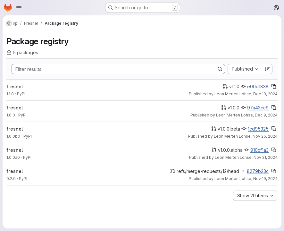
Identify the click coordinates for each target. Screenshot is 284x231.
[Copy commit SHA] (274, 86)
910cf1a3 (259, 150)
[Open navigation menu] (19, 8)
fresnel (14, 86)
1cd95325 (258, 129)
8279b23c (258, 171)
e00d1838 (258, 86)
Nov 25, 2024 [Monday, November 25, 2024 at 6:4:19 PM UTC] (265, 136)
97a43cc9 (258, 107)
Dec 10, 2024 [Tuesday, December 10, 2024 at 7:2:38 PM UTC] (265, 93)
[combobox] (245, 69)
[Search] (110, 69)
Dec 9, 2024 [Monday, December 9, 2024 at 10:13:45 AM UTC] (266, 115)
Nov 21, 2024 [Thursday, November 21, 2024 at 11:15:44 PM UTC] (266, 157)
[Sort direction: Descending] (267, 69)
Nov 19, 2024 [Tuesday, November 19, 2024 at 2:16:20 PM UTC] (265, 178)
